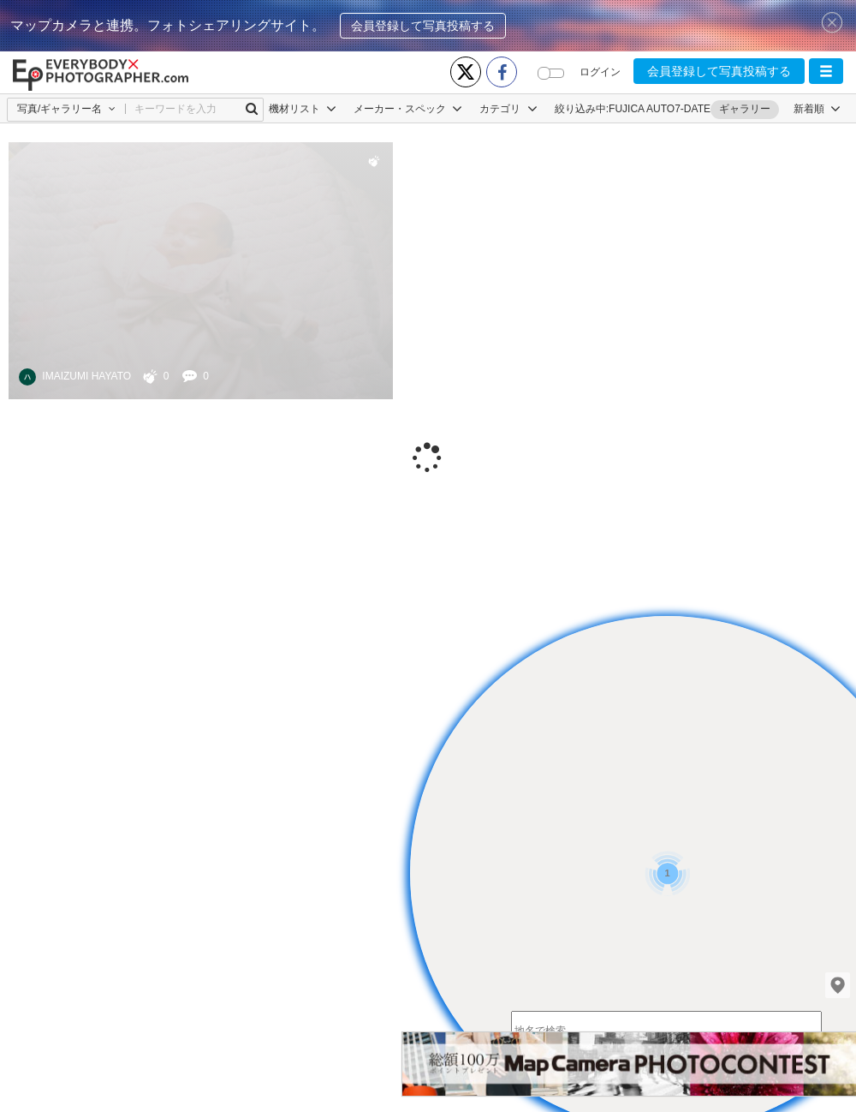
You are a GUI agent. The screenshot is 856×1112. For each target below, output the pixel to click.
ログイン (600, 72)
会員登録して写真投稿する (423, 26)
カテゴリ (508, 109)
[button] (826, 71)
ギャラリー (744, 109)
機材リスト (302, 109)
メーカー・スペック (408, 109)
